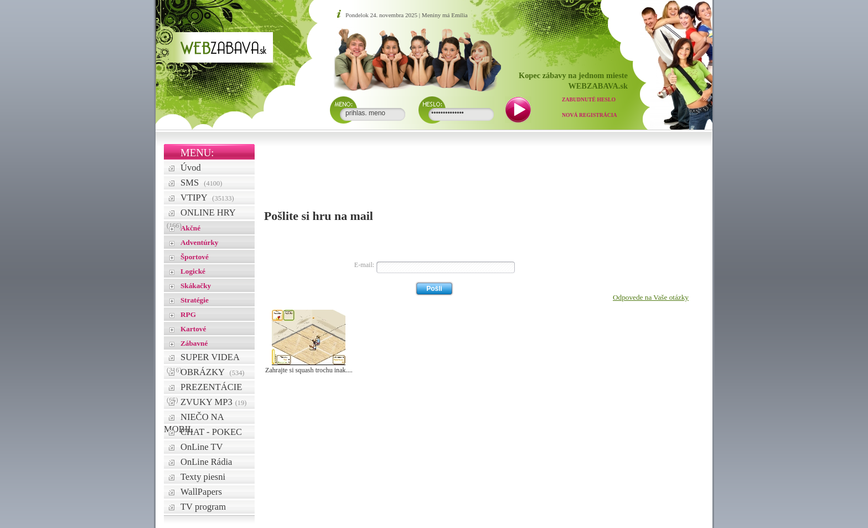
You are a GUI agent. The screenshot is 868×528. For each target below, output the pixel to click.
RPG (188, 314)
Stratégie (194, 300)
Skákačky (195, 285)
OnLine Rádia (206, 462)
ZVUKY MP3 (213, 402)
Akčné (190, 228)
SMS (201, 182)
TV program (203, 506)
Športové (194, 257)
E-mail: (364, 265)
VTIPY (207, 197)
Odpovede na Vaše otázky (651, 297)
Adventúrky (199, 242)
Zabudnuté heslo (589, 99)
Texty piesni (202, 476)
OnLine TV (201, 447)
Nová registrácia (589, 115)
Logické (192, 271)
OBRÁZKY (212, 372)
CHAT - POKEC (211, 432)
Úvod (190, 167)
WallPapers (201, 491)
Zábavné (194, 343)
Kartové (193, 329)
